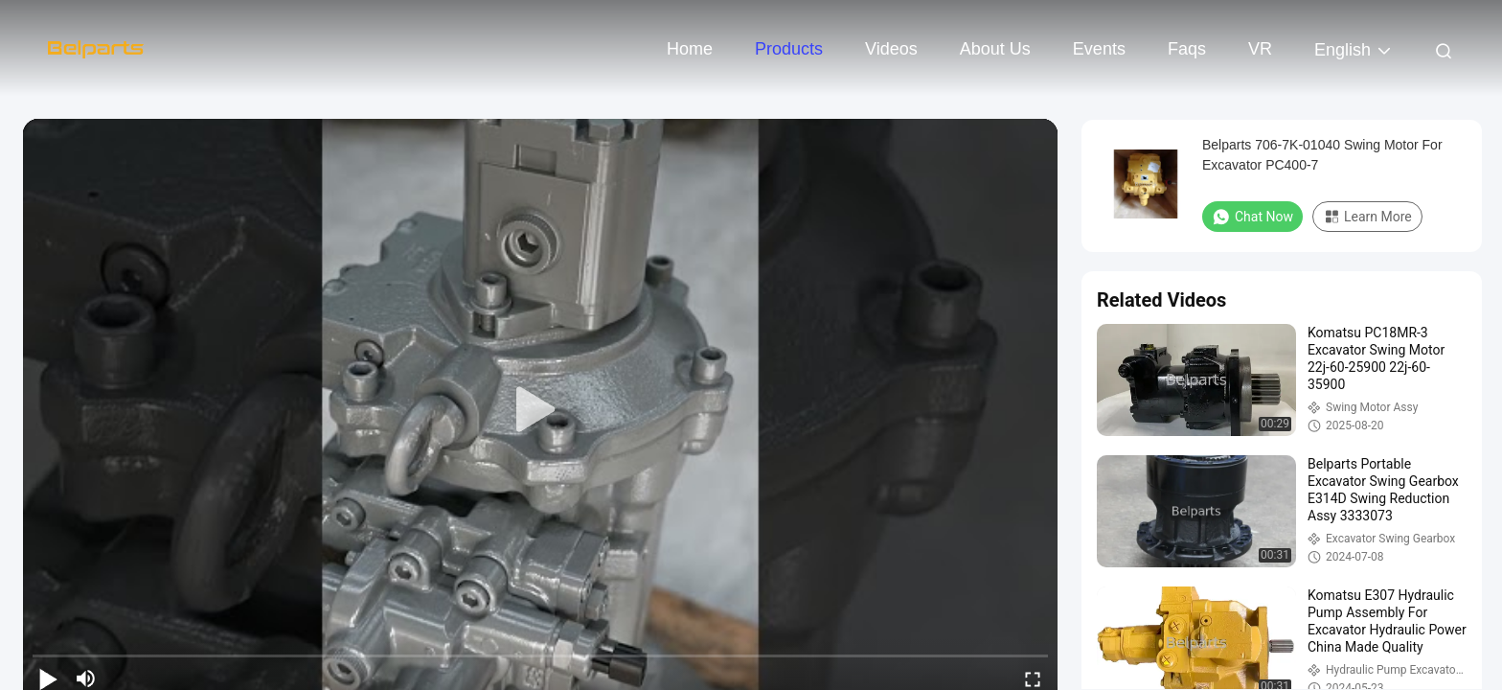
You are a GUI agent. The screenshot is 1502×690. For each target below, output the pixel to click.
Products (789, 48)
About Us (995, 48)
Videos (891, 48)
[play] (540, 410)
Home (690, 48)
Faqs (1187, 48)
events (1099, 48)
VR (1260, 48)
